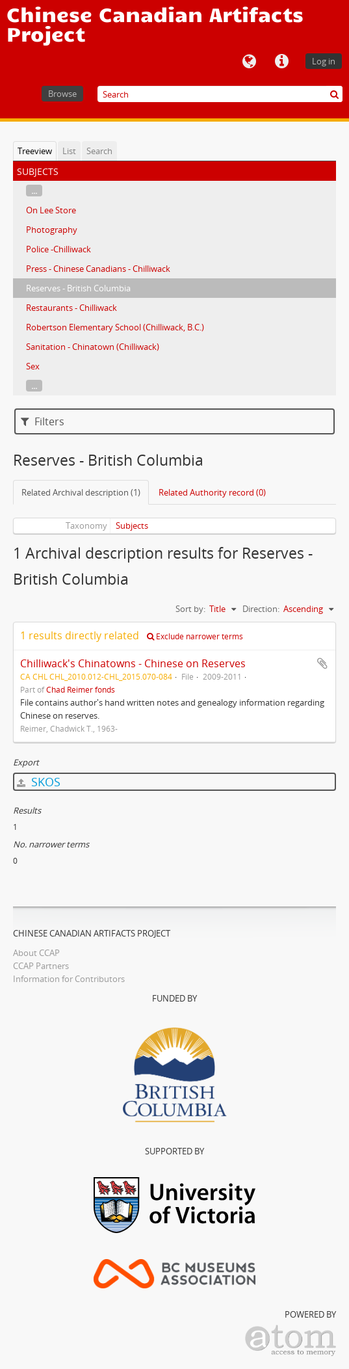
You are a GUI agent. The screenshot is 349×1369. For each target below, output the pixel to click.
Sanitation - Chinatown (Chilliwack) (92, 346)
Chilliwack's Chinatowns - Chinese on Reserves (133, 663)
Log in (323, 61)
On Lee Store (51, 210)
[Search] (220, 94)
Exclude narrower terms (195, 636)
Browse (62, 94)
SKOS (38, 782)
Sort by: (190, 609)
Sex (33, 366)
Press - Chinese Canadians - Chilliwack (98, 268)
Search (99, 151)
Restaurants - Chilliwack (71, 307)
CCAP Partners (41, 966)
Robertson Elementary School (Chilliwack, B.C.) (115, 327)
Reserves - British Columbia (78, 288)
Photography (51, 229)
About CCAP (36, 953)
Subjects (132, 525)
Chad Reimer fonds (80, 689)
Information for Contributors (69, 979)
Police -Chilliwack (58, 249)
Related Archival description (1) (80, 492)
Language (249, 62)
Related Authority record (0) (212, 492)
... (34, 190)
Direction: (260, 609)
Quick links (281, 62)
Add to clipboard (322, 663)
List (69, 151)
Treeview (35, 151)
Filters (42, 421)
